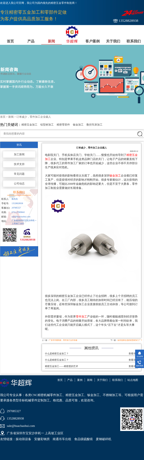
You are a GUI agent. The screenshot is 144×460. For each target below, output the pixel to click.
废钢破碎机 (103, 439)
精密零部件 (63, 124)
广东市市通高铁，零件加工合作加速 (63, 340)
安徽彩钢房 (42, 439)
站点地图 (132, 380)
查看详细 (133, 353)
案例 (79, 380)
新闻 (51, 41)
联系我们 (134, 41)
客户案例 (92, 41)
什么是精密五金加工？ (57, 353)
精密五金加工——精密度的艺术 (61, 366)
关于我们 (113, 41)
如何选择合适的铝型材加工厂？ (130, 340)
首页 (10, 41)
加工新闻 (19, 154)
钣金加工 (78, 124)
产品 (30, 41)
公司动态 (19, 183)
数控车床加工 (94, 124)
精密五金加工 (29, 124)
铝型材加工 (47, 124)
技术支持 (19, 164)
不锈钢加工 (110, 395)
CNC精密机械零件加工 (46, 395)
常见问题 (19, 173)
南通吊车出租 (62, 439)
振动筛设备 (23, 439)
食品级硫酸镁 (83, 439)
